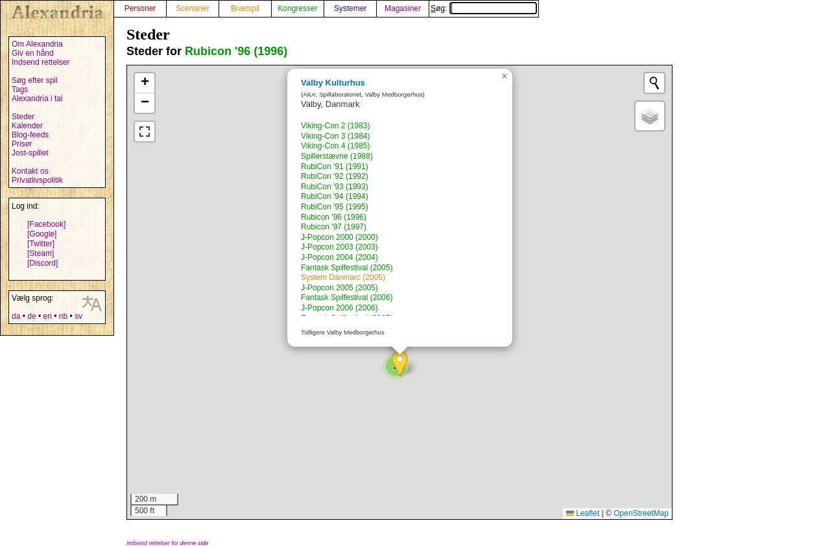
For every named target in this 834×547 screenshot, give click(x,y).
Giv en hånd (33, 53)
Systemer (350, 8)
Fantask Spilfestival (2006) (346, 297)
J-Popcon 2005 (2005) (339, 287)
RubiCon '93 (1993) (334, 186)
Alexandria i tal (37, 98)
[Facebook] (46, 224)
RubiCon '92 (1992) (334, 176)
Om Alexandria (37, 44)
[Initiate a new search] (654, 83)
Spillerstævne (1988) (337, 156)
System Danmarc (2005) (343, 277)
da (16, 316)
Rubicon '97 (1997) (333, 226)
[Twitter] (40, 243)
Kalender (27, 125)
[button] (400, 364)
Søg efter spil (35, 80)
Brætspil (245, 8)
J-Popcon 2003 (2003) (339, 246)
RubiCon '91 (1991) (334, 166)
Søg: (484, 8)
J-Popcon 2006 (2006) (339, 307)
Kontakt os (30, 171)
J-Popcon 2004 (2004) (339, 257)
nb (63, 316)
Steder (23, 116)
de (31, 316)
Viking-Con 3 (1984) (335, 136)
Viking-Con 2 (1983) (335, 125)
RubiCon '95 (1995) (334, 206)
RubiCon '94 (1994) (334, 196)
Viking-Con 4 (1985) (335, 145)
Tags (20, 89)
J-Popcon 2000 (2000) (339, 237)
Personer (140, 8)
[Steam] (40, 253)
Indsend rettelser (40, 62)
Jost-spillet (30, 152)
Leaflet (582, 513)
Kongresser (297, 8)
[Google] (41, 234)
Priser (22, 143)
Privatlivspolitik (37, 180)
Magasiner (403, 8)
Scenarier (192, 8)
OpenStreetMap (641, 513)
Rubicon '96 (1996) (236, 51)
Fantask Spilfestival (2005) (346, 267)
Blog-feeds (30, 134)
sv (78, 316)
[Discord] (42, 263)
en (47, 316)
